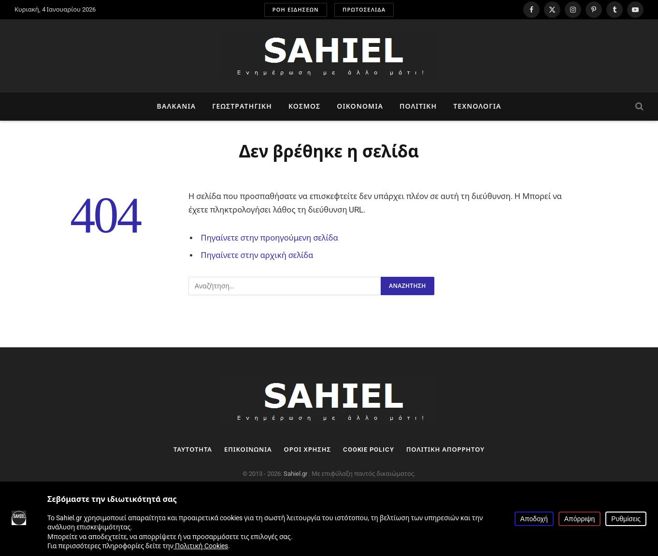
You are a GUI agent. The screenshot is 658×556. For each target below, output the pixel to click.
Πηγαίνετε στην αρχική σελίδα (257, 255)
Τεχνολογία (477, 106)
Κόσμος (304, 106)
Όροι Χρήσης (307, 449)
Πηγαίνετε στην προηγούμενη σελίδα (269, 237)
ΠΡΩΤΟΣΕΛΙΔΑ (364, 10)
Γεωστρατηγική (242, 106)
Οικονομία (360, 106)
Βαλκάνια (176, 106)
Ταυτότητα (192, 449)
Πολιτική (418, 106)
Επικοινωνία (248, 449)
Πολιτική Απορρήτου (445, 449)
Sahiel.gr (296, 473)
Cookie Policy (368, 449)
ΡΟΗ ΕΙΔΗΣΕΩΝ (295, 10)
